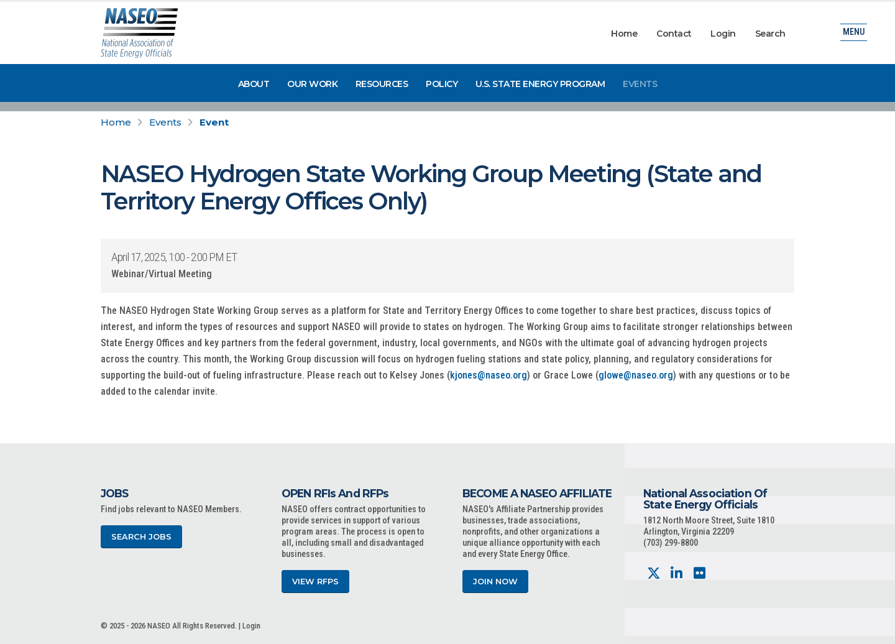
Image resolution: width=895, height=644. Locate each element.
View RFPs (315, 581)
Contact (674, 33)
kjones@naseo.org (488, 375)
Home (624, 33)
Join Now (495, 581)
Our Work (312, 84)
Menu (854, 34)
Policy (441, 84)
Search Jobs (141, 536)
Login (723, 33)
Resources (382, 84)
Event (214, 122)
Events (640, 84)
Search (770, 33)
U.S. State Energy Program (540, 84)
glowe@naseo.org (636, 375)
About (254, 84)
